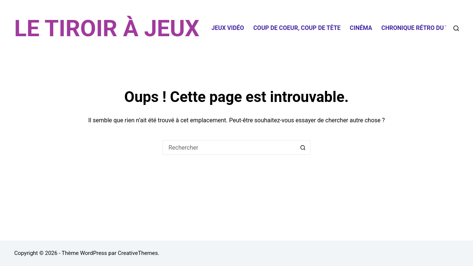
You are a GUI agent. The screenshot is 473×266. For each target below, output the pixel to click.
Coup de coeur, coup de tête (296, 27)
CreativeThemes (138, 253)
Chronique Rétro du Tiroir (422, 27)
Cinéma (361, 27)
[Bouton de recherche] (303, 147)
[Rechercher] (456, 28)
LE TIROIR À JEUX (106, 28)
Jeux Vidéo (227, 27)
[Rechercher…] (229, 147)
